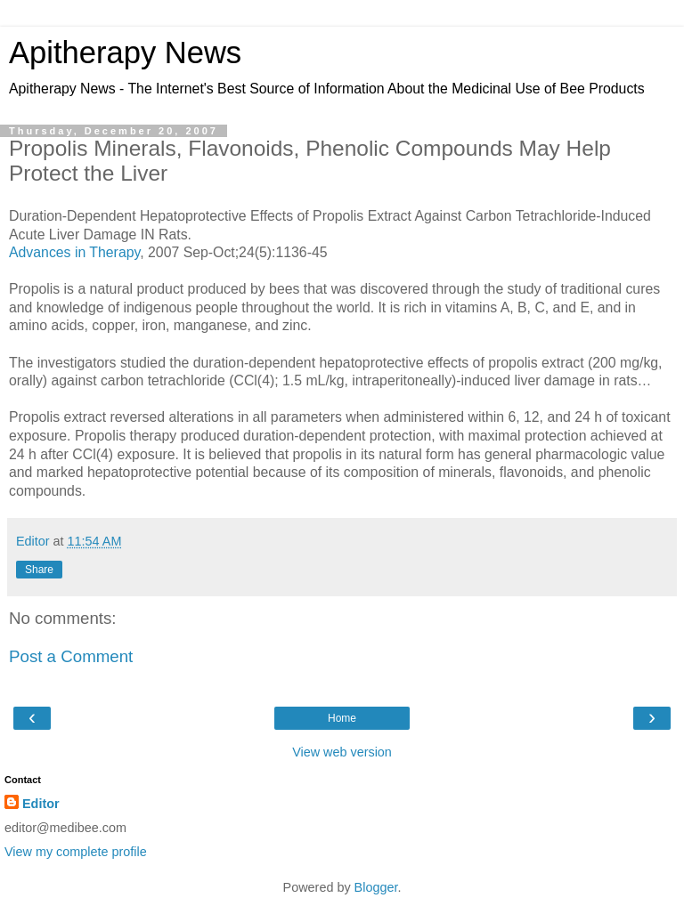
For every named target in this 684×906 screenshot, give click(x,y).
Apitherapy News (125, 52)
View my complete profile (75, 852)
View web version (342, 752)
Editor (41, 804)
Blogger (376, 887)
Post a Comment (71, 656)
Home (342, 718)
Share (39, 569)
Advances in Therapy (74, 252)
